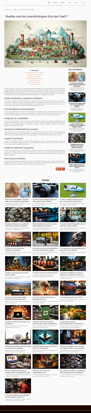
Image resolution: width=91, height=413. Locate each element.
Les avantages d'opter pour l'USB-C (71, 297)
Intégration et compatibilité (34, 76)
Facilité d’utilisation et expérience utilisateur (34, 72)
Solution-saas (62, 104)
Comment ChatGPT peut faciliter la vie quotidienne (17, 322)
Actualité (63, 2)
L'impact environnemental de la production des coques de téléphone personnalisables (45, 323)
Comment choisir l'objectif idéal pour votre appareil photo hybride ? (77, 104)
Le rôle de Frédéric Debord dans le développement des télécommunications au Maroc (44, 299)
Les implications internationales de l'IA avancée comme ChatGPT (72, 249)
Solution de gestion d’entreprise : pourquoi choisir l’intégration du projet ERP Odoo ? (17, 372)
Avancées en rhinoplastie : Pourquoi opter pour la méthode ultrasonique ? (76, 84)
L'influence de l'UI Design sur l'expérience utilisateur (14, 249)
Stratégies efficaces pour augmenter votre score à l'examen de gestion (76, 145)
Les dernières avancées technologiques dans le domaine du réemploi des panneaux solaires (72, 323)
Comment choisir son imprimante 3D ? (45, 272)
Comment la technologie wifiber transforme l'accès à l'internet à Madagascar (15, 299)
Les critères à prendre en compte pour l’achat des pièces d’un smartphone (72, 371)
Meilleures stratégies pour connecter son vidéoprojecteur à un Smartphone (72, 347)
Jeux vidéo (55, 2)
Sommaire (35, 70)
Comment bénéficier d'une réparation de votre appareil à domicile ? (17, 396)
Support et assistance (34, 80)
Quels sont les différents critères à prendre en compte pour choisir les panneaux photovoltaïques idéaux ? (71, 274)
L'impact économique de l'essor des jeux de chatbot (16, 273)
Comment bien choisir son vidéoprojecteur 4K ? (41, 371)
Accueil (5, 9)
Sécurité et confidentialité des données (34, 78)
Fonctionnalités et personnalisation (34, 74)
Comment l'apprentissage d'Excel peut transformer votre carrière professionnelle (72, 225)
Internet (69, 2)
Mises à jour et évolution (34, 84)
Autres (76, 2)
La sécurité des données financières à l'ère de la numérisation (45, 347)
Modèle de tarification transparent (34, 82)
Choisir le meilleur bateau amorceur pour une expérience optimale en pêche (77, 125)
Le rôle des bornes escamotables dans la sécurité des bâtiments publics (45, 249)
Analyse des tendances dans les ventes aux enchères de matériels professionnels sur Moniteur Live (18, 348)
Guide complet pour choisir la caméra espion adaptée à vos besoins (77, 166)
